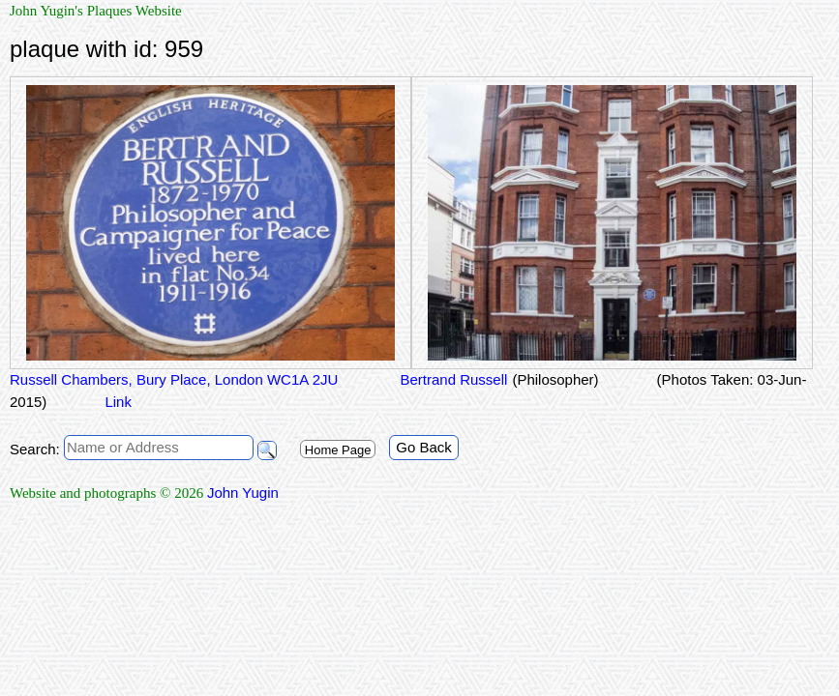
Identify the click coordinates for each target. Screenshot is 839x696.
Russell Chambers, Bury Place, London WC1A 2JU (174, 379)
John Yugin (243, 492)
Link (118, 401)
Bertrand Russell (451, 379)
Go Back (424, 447)
